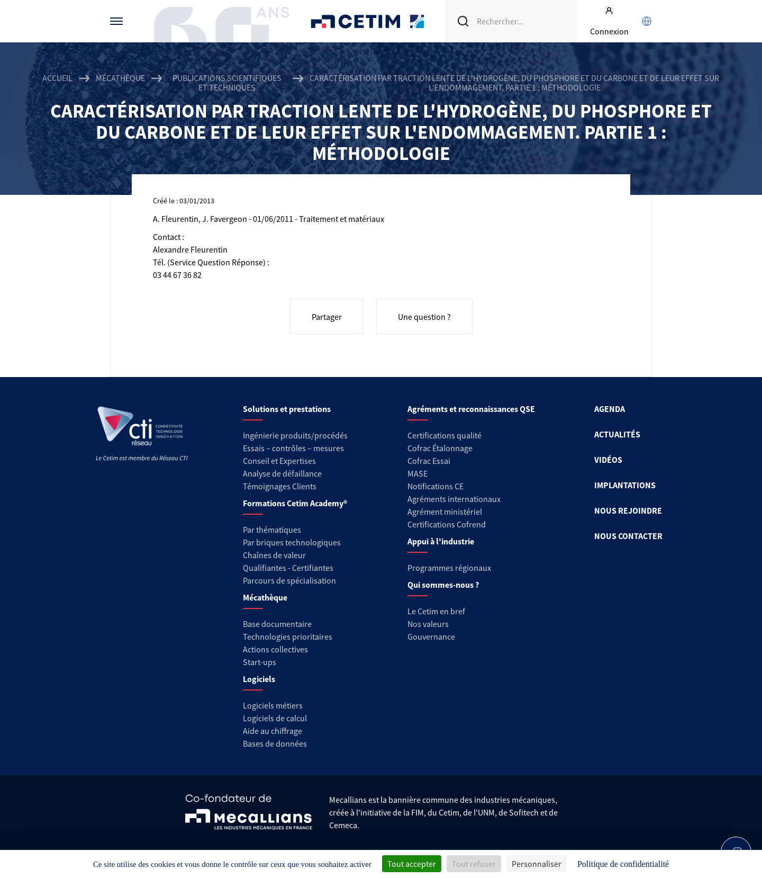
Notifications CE (435, 486)
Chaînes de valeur (274, 555)
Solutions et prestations (287, 409)
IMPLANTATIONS (625, 485)
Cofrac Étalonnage (440, 448)
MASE (417, 473)
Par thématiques (272, 529)
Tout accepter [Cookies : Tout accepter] (411, 863)
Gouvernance (431, 636)
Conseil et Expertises (279, 460)
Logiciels (259, 679)
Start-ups (259, 662)
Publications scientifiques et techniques (227, 82)
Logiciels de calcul (275, 718)
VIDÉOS (608, 459)
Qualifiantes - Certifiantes (288, 567)
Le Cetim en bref (436, 611)
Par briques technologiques (292, 542)
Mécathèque (120, 78)
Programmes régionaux (449, 567)
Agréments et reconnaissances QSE (471, 409)
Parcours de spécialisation (289, 580)
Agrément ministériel (444, 511)
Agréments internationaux (454, 499)
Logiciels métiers (273, 705)
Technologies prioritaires (287, 636)
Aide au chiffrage (272, 730)
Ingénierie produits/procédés (295, 435)
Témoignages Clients (279, 486)
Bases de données (275, 743)
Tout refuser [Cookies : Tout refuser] (474, 863)
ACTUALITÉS (617, 434)
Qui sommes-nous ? (443, 584)
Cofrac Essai (428, 460)
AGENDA (609, 409)
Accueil (57, 78)
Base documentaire (277, 624)
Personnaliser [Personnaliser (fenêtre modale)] (536, 863)
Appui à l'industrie (440, 541)
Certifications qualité (444, 435)
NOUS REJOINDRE (628, 510)
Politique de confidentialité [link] (623, 863)
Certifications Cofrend (446, 524)
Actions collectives (275, 649)
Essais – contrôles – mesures (293, 448)
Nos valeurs (428, 624)
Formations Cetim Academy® (295, 503)
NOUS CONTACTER (628, 536)
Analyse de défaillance (282, 473)
